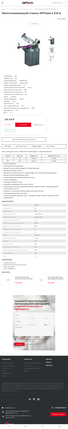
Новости (4, 371)
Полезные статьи (7, 373)
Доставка (26, 371)
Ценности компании (8, 363)
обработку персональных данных (37, 339)
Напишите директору (8, 365)
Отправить (19, 344)
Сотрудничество (7, 368)
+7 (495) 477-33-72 (57, 3)
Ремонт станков (28, 365)
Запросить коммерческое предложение (24, 139)
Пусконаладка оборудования (32, 368)
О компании (6, 359)
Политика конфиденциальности (11, 394)
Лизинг (48, 362)
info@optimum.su (10, 408)
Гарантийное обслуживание (32, 363)
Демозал (49, 359)
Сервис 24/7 (28, 359)
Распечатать (39, 125)
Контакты (49, 365)
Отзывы (4, 376)
